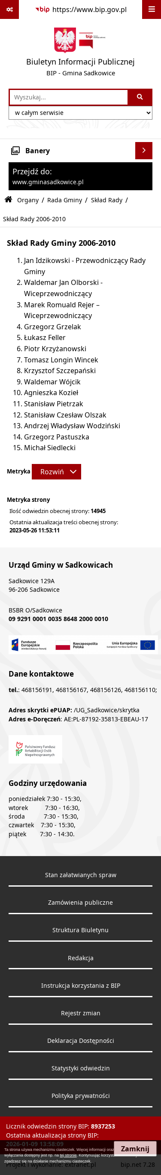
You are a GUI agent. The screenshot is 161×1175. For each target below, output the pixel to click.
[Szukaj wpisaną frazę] (140, 97)
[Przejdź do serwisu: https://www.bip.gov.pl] (80, 9)
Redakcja (81, 958)
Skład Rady (106, 200)
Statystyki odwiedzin (81, 1068)
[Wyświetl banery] (143, 150)
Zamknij (135, 1148)
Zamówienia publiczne (80, 902)
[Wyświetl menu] (151, 9)
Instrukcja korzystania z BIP (80, 985)
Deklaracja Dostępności (80, 1041)
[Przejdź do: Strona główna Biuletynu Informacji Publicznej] (8, 200)
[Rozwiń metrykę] (56, 471)
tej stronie (68, 1155)
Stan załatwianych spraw (80, 875)
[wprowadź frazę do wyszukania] (69, 97)
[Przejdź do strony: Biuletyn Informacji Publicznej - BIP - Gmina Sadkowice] (80, 54)
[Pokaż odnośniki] (9, 9)
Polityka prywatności (81, 1096)
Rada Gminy (64, 200)
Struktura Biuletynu (80, 930)
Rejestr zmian (80, 1013)
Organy (28, 200)
